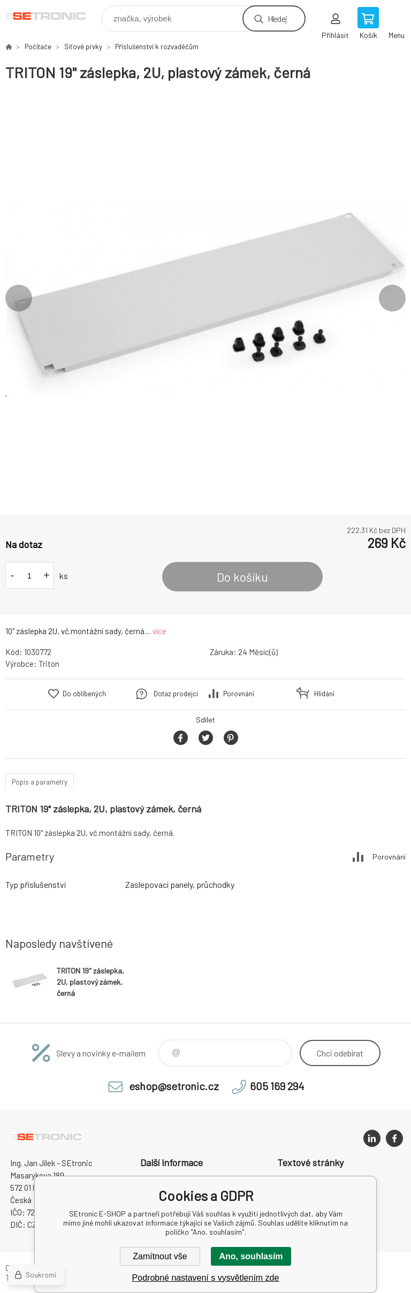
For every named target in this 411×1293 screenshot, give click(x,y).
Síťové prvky (83, 46)
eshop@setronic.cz (174, 1085)
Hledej (277, 18)
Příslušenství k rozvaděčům (157, 46)
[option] (205, 298)
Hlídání (324, 693)
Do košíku (242, 576)
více (159, 631)
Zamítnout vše (160, 1256)
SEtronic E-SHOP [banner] (52, 16)
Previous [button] (18, 298)
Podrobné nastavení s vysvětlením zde (205, 1277)
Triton (49, 663)
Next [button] (392, 298)
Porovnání (238, 693)
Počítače (38, 46)
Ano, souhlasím (251, 1256)
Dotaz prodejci (176, 693)
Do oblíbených (84, 693)
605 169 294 (277, 1085)
